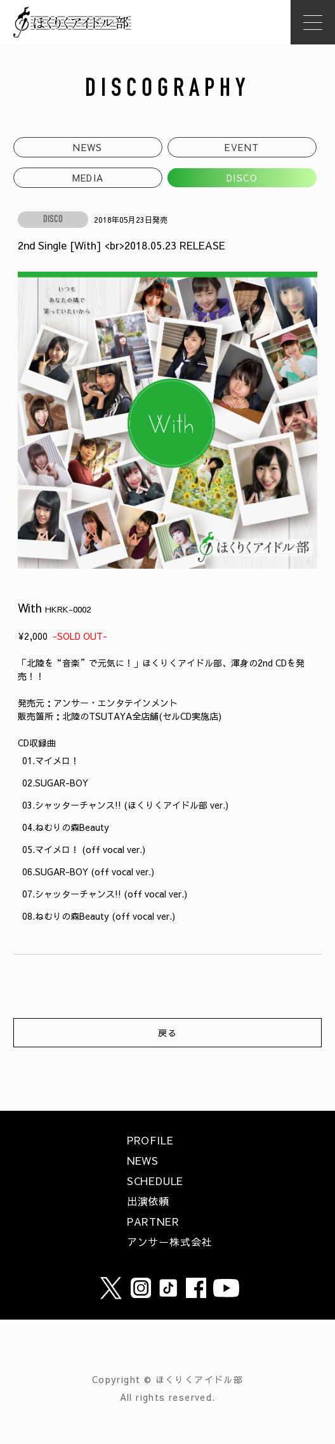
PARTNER (153, 1221)
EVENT (242, 147)
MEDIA (88, 177)
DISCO (242, 177)
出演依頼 (148, 1201)
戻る (168, 1032)
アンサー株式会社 (169, 1242)
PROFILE (150, 1140)
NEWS (88, 147)
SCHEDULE (155, 1181)
